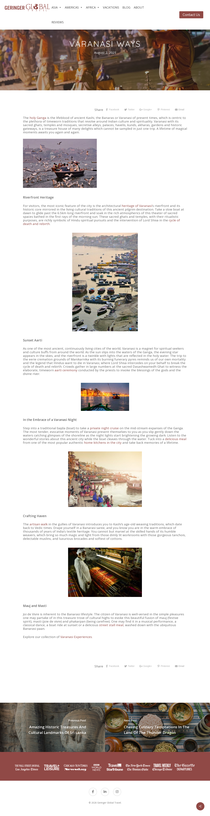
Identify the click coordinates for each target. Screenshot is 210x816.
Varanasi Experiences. (76, 637)
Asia (57, 7)
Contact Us (191, 14)
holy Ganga (38, 118)
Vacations (111, 7)
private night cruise (104, 428)
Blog (126, 7)
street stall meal (111, 625)
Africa (93, 7)
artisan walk (39, 524)
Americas (74, 7)
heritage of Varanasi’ (137, 206)
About (139, 7)
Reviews (58, 22)
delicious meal (175, 439)
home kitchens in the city (103, 442)
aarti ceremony (66, 370)
